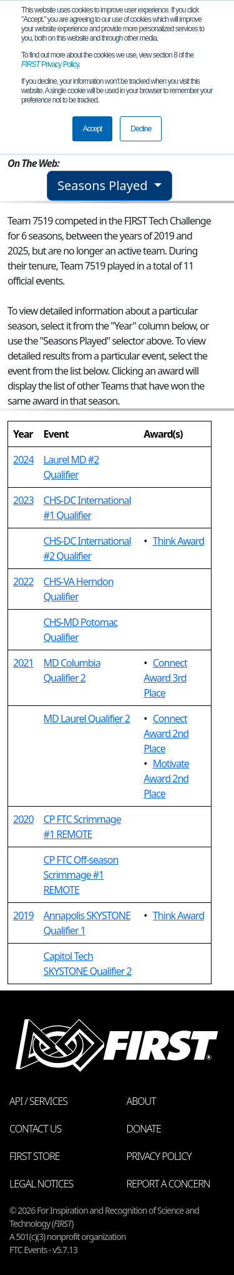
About (141, 1101)
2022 (23, 581)
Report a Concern (168, 1184)
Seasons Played (104, 185)
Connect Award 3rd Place (165, 678)
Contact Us (35, 1129)
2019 (23, 915)
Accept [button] (92, 128)
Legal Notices (41, 1184)
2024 (23, 459)
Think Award (178, 541)
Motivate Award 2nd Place (166, 778)
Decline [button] (140, 128)
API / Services (38, 1101)
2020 (23, 819)
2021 (23, 663)
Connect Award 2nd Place (166, 733)
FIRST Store (34, 1156)
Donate (144, 1129)
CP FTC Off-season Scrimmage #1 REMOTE (81, 875)
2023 (23, 500)
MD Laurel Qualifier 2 (87, 718)
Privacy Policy (50, 64)
